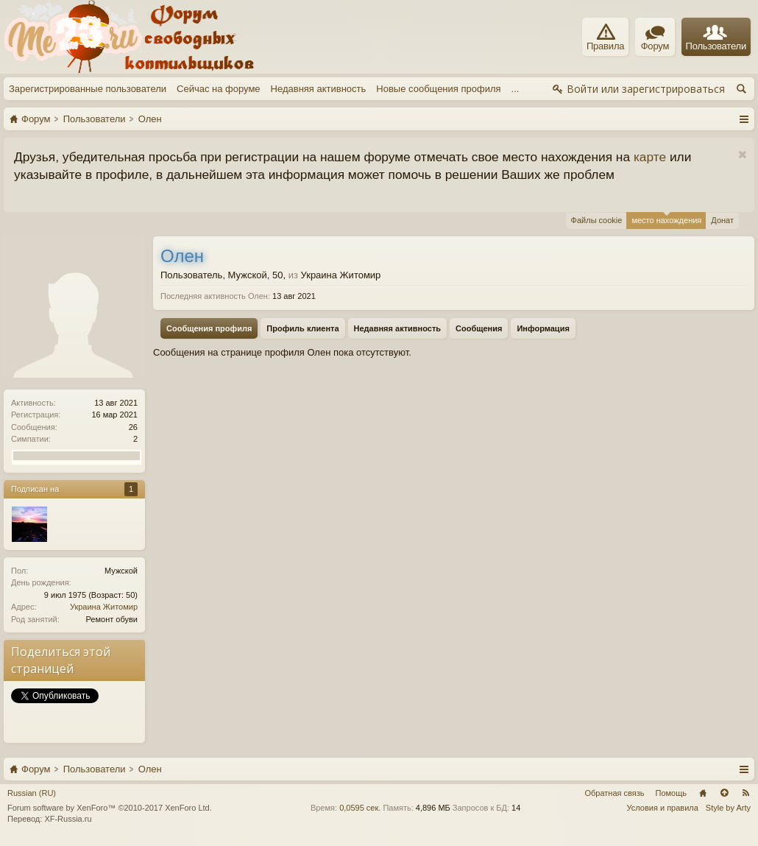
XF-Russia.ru (67, 818)
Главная (703, 793)
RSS (745, 793)
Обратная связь (614, 793)
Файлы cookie (597, 220)
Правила (605, 38)
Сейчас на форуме (219, 88)
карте (650, 156)
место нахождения (666, 218)
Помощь (671, 793)
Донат (722, 220)
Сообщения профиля (209, 328)
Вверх (724, 793)
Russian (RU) (31, 793)
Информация (543, 328)
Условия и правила (662, 807)
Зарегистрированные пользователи (87, 88)
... (515, 88)
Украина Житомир (104, 606)
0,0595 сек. (359, 807)
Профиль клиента (302, 328)
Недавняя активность (318, 88)
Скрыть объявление (742, 155)
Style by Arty (728, 807)
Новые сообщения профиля (438, 88)
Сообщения (479, 328)
